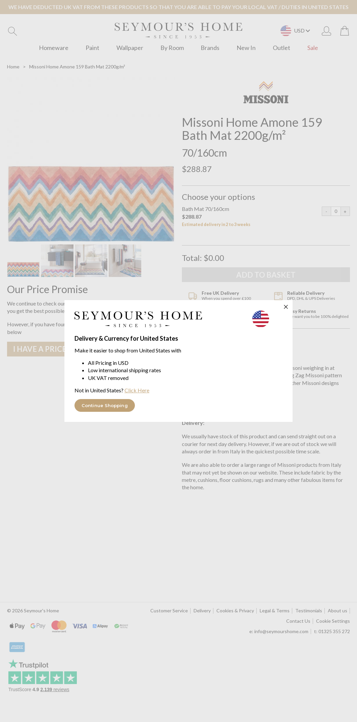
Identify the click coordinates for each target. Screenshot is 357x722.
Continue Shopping (105, 405)
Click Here (136, 390)
